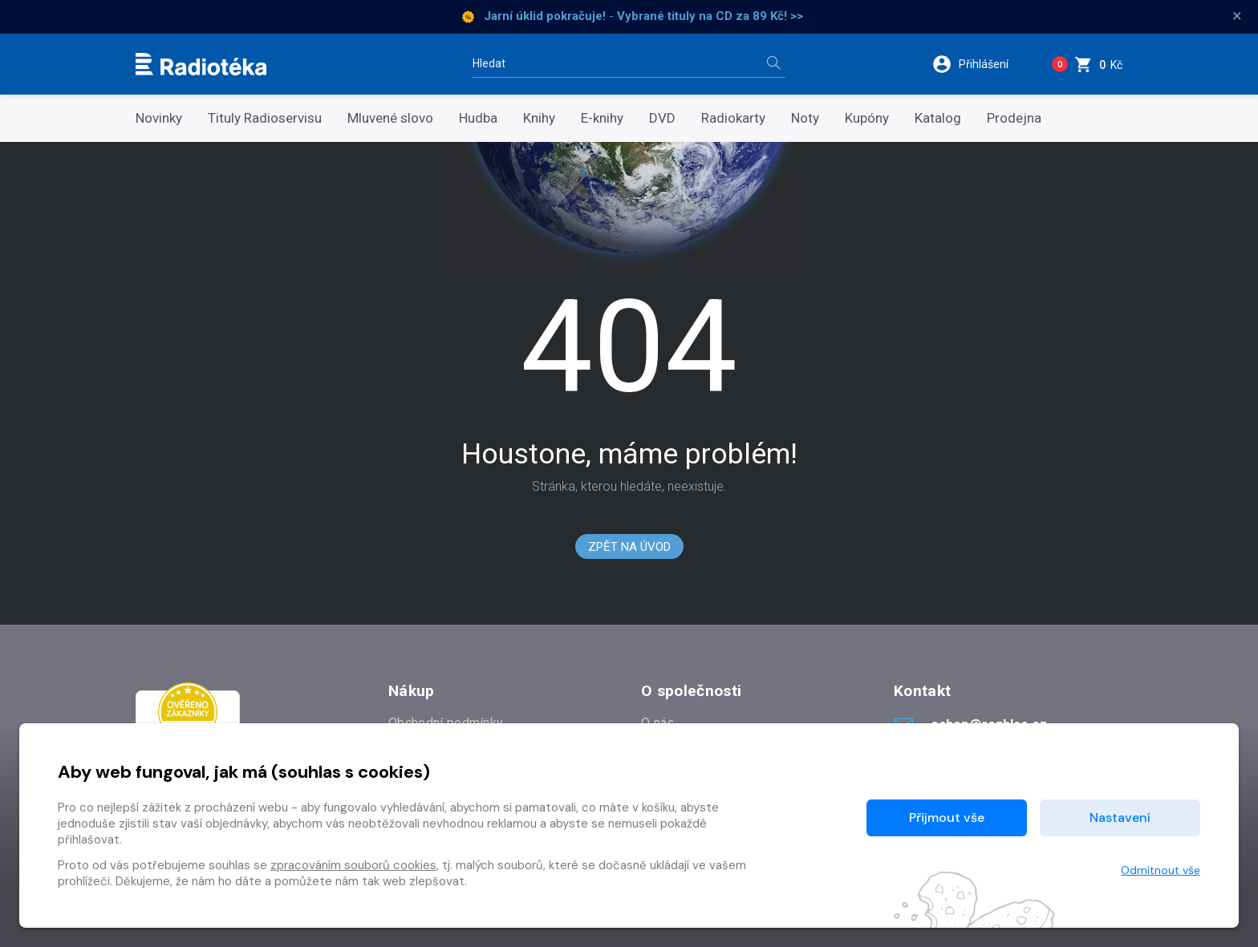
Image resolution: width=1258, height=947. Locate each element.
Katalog (938, 118)
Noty (805, 118)
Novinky (159, 118)
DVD (662, 118)
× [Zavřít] (1237, 16)
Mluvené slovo (390, 118)
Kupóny (867, 118)
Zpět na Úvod (629, 547)
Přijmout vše (946, 817)
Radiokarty (733, 118)
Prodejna (1014, 118)
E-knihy (602, 118)
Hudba (478, 118)
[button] (980, 64)
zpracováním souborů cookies (353, 865)
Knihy (539, 118)
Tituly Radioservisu (265, 118)
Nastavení (1120, 817)
